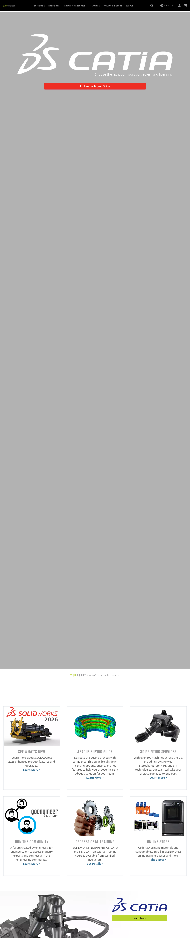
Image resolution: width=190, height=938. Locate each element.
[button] (167, 5)
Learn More (139, 918)
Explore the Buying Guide (95, 86)
